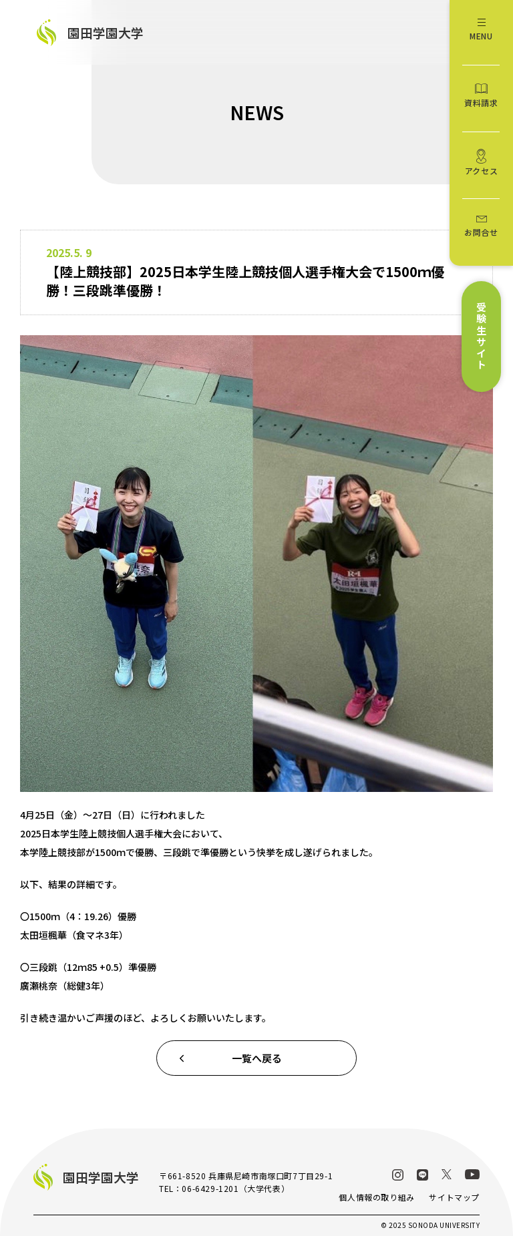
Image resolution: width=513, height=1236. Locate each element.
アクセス (481, 170)
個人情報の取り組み (376, 1197)
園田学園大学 (105, 32)
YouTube (472, 1174)
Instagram (397, 1175)
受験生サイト (481, 336)
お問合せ (481, 232)
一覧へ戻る (257, 1058)
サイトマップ (454, 1197)
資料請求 (481, 102)
